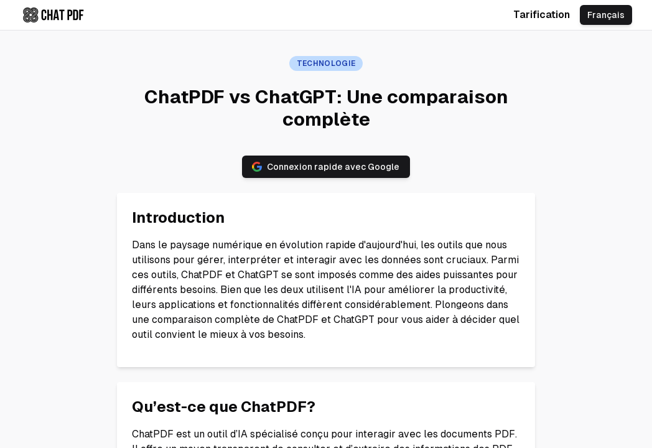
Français (606, 15)
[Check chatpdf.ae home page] (53, 15)
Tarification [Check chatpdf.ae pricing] (541, 15)
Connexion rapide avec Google (325, 167)
